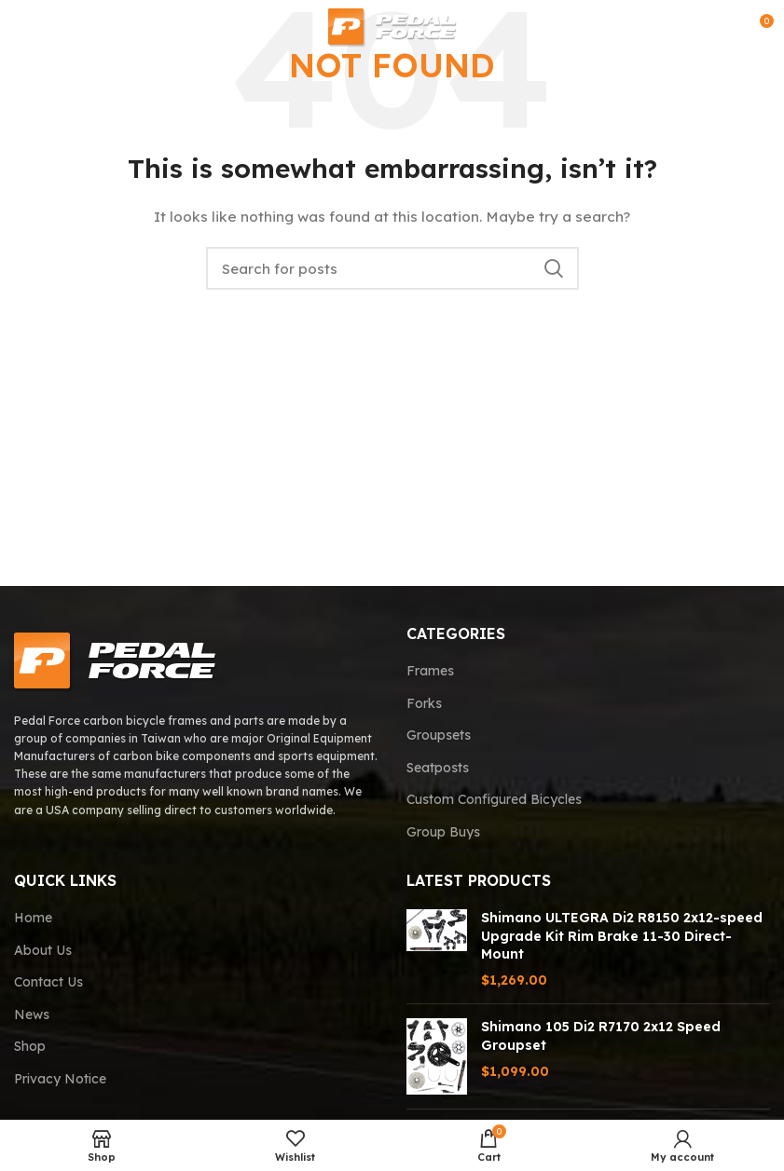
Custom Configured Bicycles (494, 799)
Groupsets (438, 735)
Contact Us (48, 982)
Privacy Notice (60, 1078)
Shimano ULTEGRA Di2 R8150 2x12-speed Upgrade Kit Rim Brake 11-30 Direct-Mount (622, 935)
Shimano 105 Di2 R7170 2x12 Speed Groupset (601, 1036)
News (31, 1014)
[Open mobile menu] (44, 28)
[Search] (392, 268)
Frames (430, 670)
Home (33, 917)
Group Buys (443, 832)
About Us (43, 950)
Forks (424, 703)
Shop (30, 1046)
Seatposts (437, 767)
